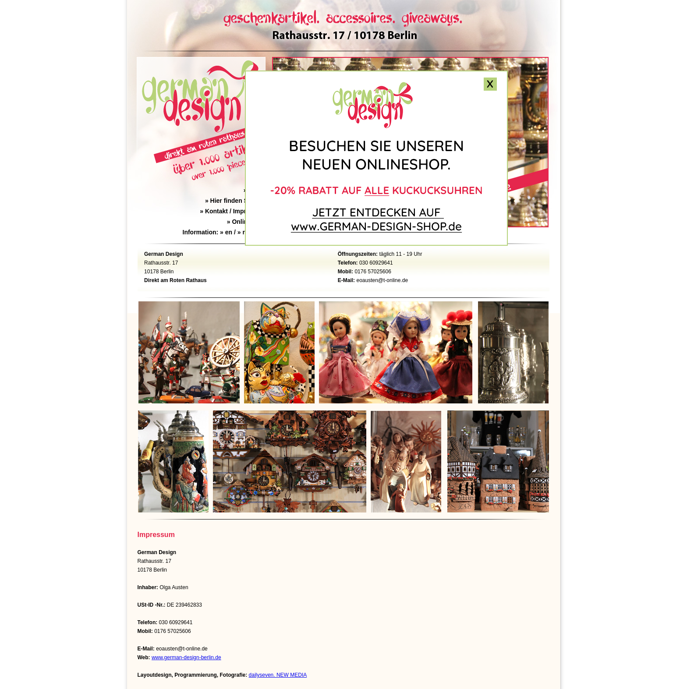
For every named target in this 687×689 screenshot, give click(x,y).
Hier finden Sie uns (235, 200)
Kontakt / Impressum (233, 211)
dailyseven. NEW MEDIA (278, 675)
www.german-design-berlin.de (186, 657)
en (228, 232)
